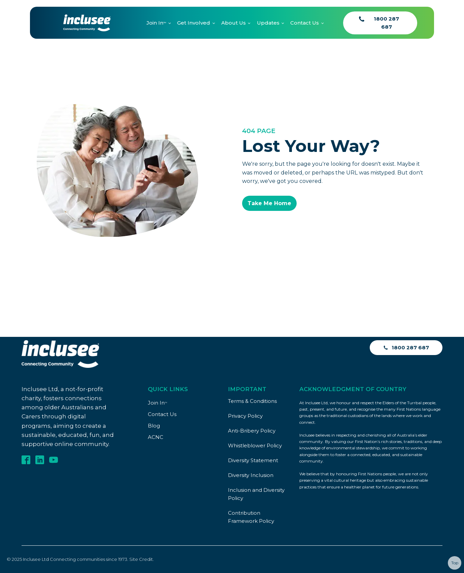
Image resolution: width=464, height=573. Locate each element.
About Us (233, 23)
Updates (268, 23)
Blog (154, 425)
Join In (156, 23)
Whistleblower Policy (255, 445)
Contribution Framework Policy (251, 517)
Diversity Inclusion (250, 475)
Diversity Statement (253, 460)
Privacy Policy (245, 416)
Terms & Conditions (252, 401)
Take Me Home (269, 203)
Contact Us (304, 23)
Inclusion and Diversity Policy (256, 494)
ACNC (155, 437)
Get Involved (193, 23)
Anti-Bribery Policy (251, 430)
